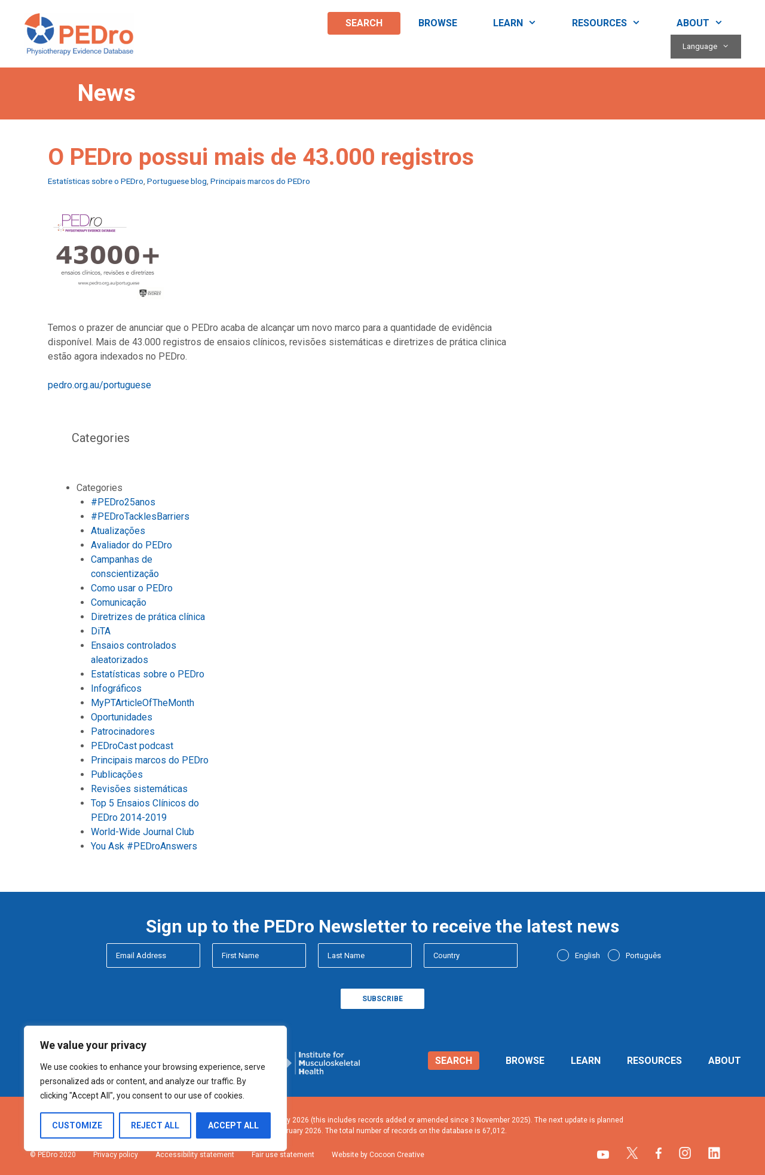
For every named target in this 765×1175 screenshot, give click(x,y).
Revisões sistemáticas (139, 788)
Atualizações (118, 530)
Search (363, 23)
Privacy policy (115, 1155)
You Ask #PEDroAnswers (144, 846)
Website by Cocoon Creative (378, 1155)
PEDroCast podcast (132, 745)
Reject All (155, 1125)
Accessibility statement (194, 1155)
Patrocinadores (123, 731)
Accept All (233, 1125)
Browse (437, 23)
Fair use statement (283, 1155)
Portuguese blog (177, 181)
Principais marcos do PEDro (260, 181)
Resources (615, 23)
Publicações (117, 774)
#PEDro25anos (123, 502)
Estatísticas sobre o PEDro (95, 181)
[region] (155, 1088)
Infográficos (116, 688)
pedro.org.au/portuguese (99, 385)
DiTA (101, 631)
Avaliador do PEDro (131, 545)
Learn (524, 23)
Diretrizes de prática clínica (148, 616)
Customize (77, 1125)
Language (712, 47)
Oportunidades (121, 717)
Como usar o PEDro (132, 588)
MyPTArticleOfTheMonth (142, 702)
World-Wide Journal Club (142, 831)
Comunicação (118, 602)
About (709, 23)
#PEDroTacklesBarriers (140, 516)
